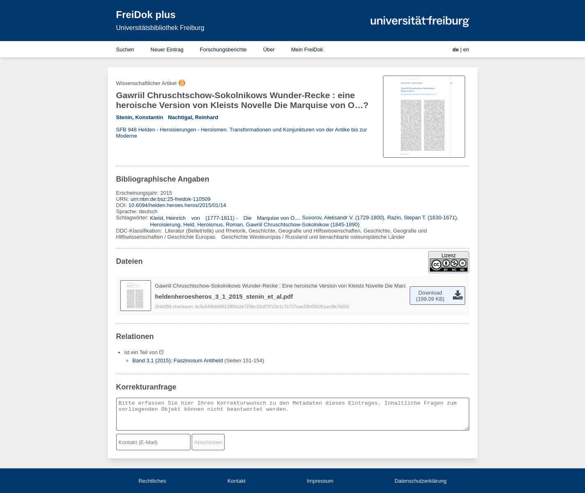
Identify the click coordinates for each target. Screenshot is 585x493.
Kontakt (236, 481)
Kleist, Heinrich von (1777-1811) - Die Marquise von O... (224, 218)
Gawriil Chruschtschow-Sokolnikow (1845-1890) (303, 224)
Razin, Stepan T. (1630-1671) (422, 217)
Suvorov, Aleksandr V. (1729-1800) (343, 217)
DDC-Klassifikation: (140, 231)
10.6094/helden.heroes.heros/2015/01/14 (177, 205)
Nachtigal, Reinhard (193, 117)
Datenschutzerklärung (420, 481)
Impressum (320, 481)
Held (189, 224)
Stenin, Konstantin (139, 117)
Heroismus (210, 224)
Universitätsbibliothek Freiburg (160, 27)
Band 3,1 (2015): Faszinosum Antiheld (178, 360)
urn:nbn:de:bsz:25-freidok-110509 (171, 199)
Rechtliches (152, 481)
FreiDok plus (146, 14)
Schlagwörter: (133, 217)
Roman (234, 224)
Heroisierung (165, 224)
